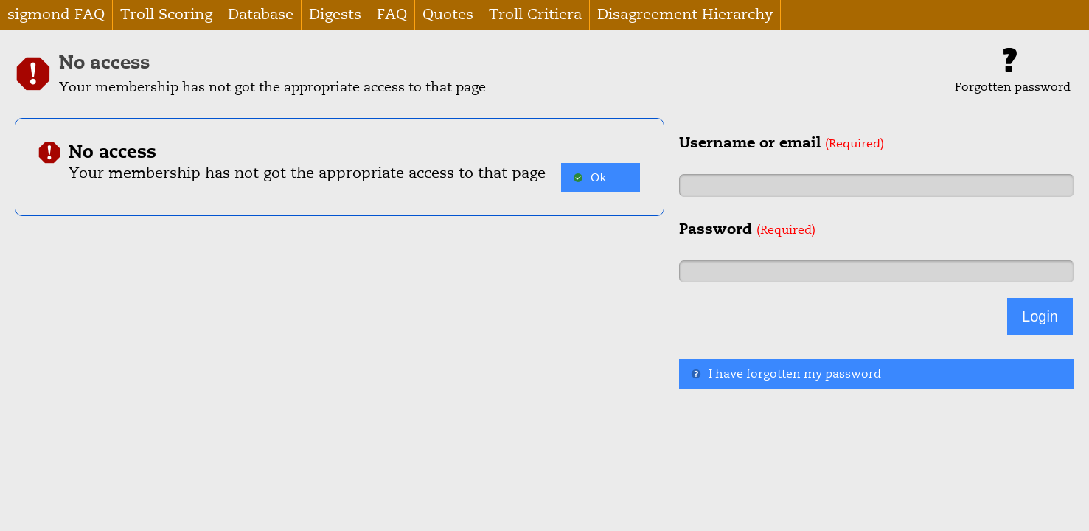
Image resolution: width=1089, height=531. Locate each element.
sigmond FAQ (56, 14)
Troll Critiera (535, 14)
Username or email (781, 142)
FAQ (392, 14)
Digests (335, 14)
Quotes (447, 14)
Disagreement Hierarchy (685, 14)
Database (260, 14)
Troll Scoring (166, 14)
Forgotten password (1013, 71)
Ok (589, 177)
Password (747, 228)
